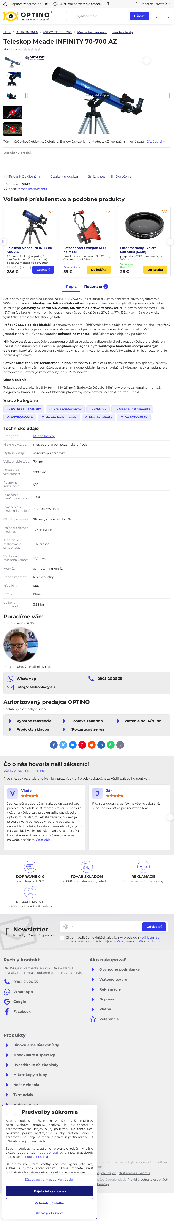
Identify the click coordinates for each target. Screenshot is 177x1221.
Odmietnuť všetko (49, 1203)
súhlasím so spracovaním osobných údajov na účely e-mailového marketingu (115, 939)
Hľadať (139, 16)
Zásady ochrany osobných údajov (50, 1180)
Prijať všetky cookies (50, 1191)
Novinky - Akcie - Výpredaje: (34, 935)
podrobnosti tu (51, 1153)
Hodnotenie (12, 49)
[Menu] (168, 16)
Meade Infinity (44, 436)
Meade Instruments (32, 189)
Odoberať (154, 927)
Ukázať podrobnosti (50, 1213)
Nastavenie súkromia (134, 1173)
